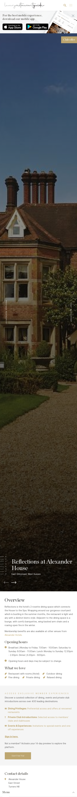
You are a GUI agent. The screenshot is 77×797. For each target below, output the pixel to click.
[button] (9, 556)
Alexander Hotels (13, 635)
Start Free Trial (18, 756)
